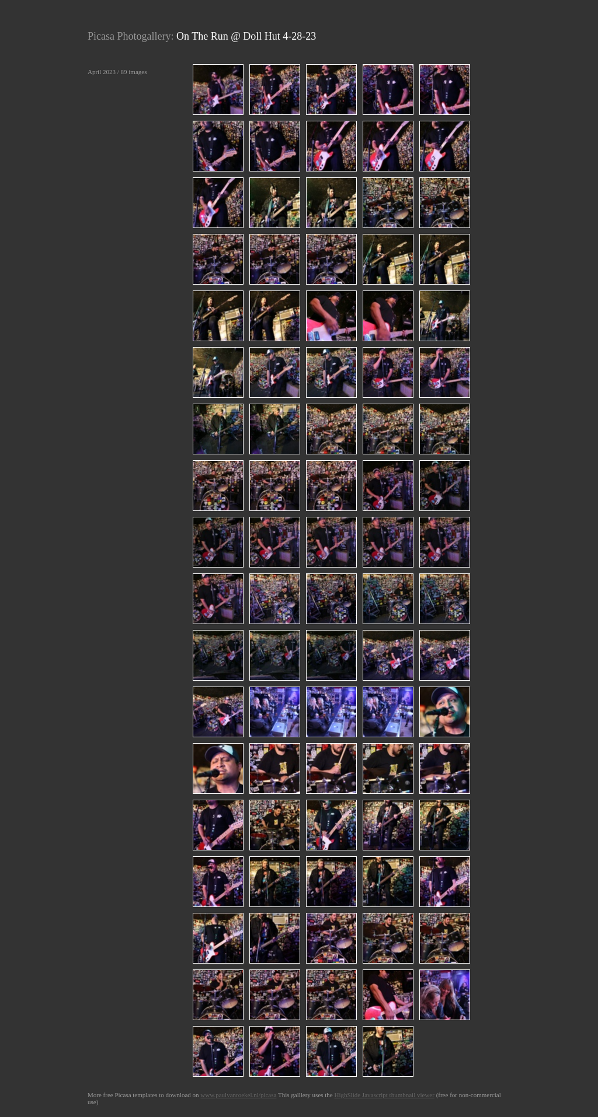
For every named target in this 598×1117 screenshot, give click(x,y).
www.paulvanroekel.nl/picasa (238, 1094)
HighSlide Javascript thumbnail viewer (384, 1094)
